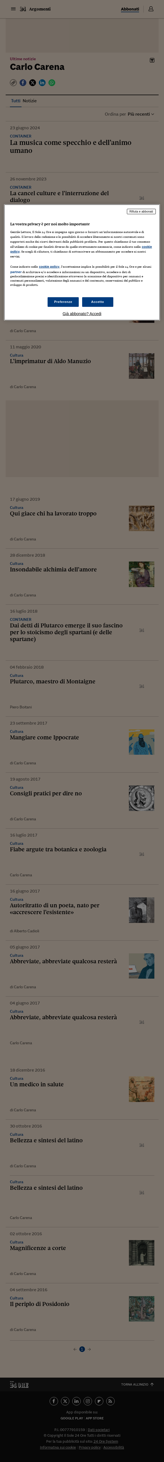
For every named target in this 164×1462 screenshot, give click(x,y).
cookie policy (49, 266)
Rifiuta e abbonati (141, 211)
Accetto (97, 301)
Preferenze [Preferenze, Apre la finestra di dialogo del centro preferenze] (63, 301)
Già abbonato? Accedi (82, 313)
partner (16, 272)
